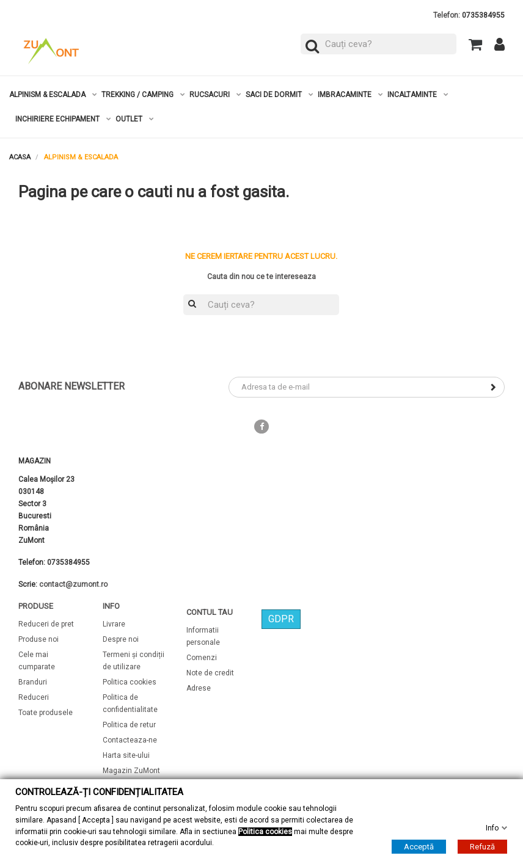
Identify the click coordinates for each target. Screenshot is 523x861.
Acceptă (419, 846)
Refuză (482, 846)
